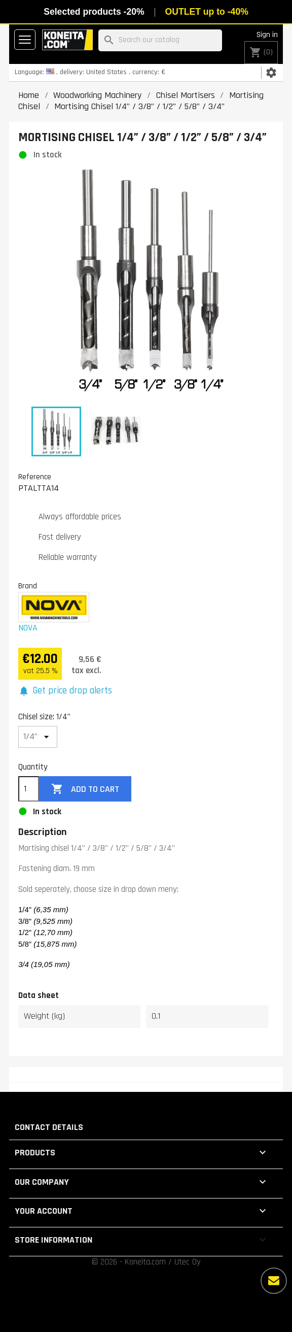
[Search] (160, 40)
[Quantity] (28, 789)
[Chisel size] (37, 737)
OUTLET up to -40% (206, 12)
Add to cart (85, 789)
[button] (65, 691)
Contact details (49, 1127)
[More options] (274, 1281)
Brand (27, 586)
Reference (34, 477)
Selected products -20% (94, 12)
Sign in (267, 34)
